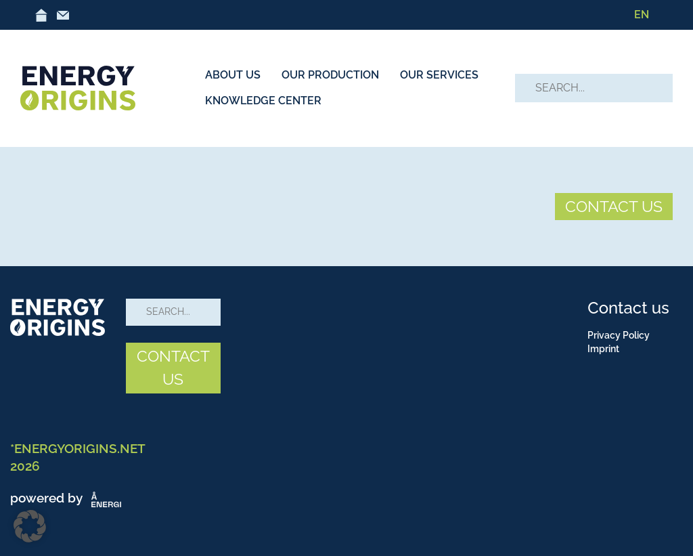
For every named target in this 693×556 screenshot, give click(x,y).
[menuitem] (641, 14)
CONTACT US (614, 206)
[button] (30, 526)
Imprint (603, 348)
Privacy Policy (618, 335)
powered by (68, 497)
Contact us (628, 308)
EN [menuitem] (641, 14)
